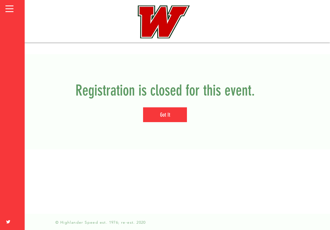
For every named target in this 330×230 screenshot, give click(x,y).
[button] (9, 8)
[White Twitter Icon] (8, 222)
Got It (165, 114)
